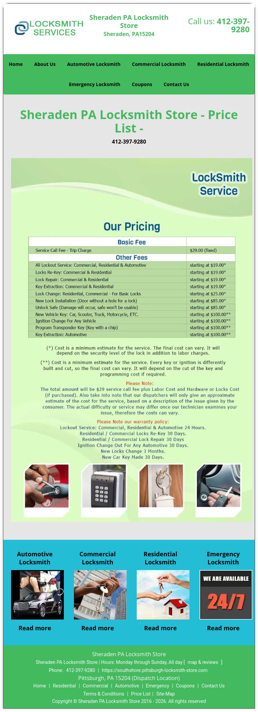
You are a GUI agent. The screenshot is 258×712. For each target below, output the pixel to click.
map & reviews (203, 662)
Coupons (142, 84)
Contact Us (176, 84)
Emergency (157, 685)
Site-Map (165, 694)
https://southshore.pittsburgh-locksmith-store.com (154, 670)
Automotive (127, 685)
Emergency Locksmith (94, 84)
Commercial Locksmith (159, 64)
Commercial (95, 685)
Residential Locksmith (223, 64)
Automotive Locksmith (94, 64)
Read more (34, 628)
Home (16, 64)
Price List (140, 694)
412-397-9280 (233, 25)
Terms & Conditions (103, 694)
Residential (64, 685)
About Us (45, 64)
